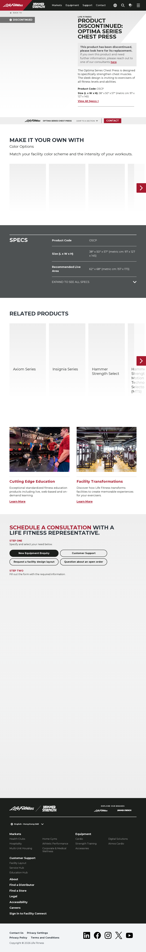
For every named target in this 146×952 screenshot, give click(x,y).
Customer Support (83, 553)
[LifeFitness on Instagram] (108, 936)
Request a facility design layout (34, 561)
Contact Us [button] (16, 933)
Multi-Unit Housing (20, 848)
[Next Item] (141, 188)
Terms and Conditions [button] (45, 937)
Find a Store (18, 890)
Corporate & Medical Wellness (54, 850)
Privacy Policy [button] (18, 937)
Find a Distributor (21, 885)
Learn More (17, 501)
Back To (16, 13)
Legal (13, 896)
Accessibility (18, 902)
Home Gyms (49, 838)
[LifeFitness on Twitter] (118, 936)
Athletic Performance (55, 843)
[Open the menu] (138, 5)
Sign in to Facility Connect (28, 913)
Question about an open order (83, 561)
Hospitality (15, 843)
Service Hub (16, 867)
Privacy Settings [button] (37, 933)
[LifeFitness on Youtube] (129, 936)
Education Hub (18, 872)
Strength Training (86, 843)
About (13, 879)
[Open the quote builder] (131, 5)
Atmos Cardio (116, 843)
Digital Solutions (118, 838)
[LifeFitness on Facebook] (97, 936)
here (114, 62)
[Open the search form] (123, 5)
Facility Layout (17, 863)
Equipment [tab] (72, 5)
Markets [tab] (57, 5)
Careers (14, 907)
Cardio (79, 838)
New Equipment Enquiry (34, 553)
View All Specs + (88, 101)
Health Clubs (17, 838)
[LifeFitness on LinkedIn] (86, 936)
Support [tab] (87, 5)
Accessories (82, 848)
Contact (101, 5)
